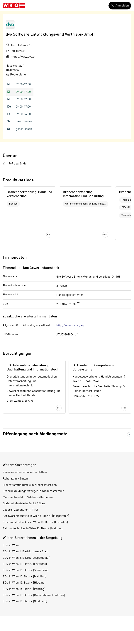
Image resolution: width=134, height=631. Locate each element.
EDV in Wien (11, 545)
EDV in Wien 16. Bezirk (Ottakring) (25, 601)
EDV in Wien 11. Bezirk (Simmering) (26, 570)
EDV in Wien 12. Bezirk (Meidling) (24, 576)
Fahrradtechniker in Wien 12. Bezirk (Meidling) (33, 528)
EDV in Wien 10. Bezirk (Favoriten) (25, 564)
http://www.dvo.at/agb (70, 325)
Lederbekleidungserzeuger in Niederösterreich (33, 491)
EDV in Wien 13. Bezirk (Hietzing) (24, 582)
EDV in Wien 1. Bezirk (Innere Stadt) (26, 551)
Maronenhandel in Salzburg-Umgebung (28, 497)
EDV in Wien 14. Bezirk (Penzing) (24, 589)
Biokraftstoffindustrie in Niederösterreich (30, 485)
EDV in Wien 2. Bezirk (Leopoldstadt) (26, 557)
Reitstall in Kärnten (15, 478)
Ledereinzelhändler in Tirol (20, 509)
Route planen (16, 74)
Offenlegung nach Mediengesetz (35, 434)
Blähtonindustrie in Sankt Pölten (24, 503)
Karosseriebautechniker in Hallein (25, 472)
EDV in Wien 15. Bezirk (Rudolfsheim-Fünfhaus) (34, 595)
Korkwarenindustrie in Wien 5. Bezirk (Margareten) (36, 516)
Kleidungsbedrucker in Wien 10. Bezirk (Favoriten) (35, 522)
